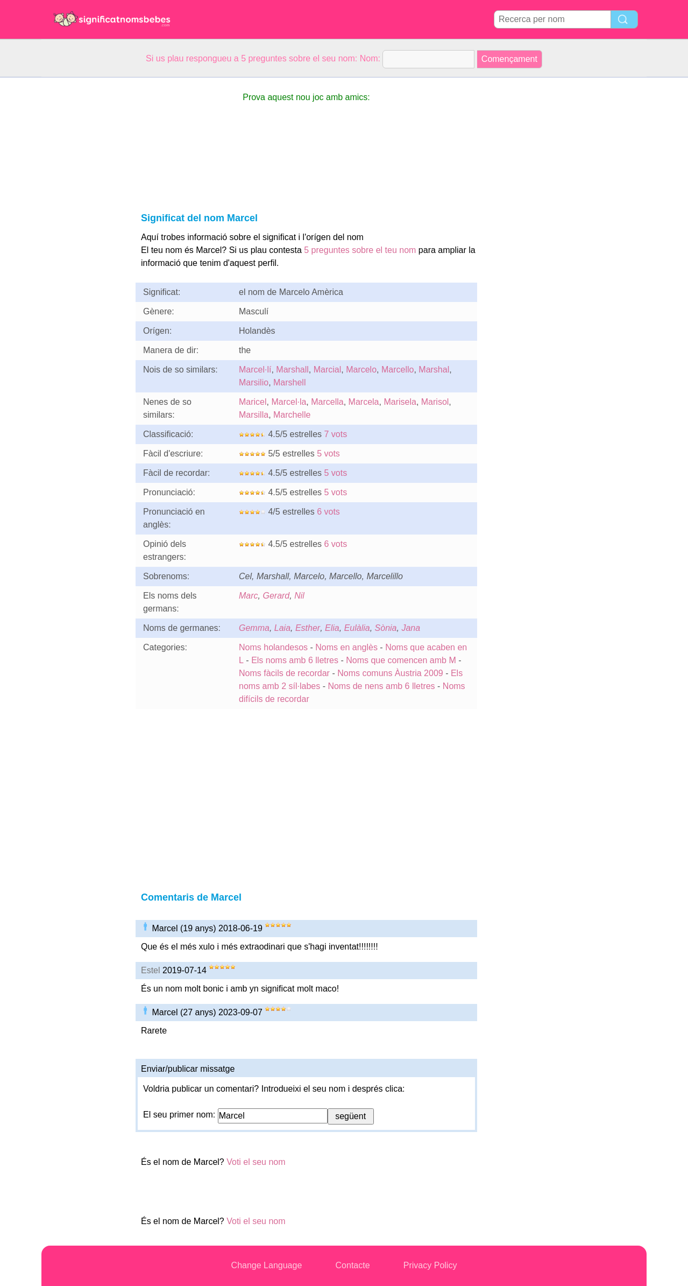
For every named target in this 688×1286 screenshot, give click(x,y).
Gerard (276, 595)
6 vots (328, 511)
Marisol (435, 401)
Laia (282, 628)
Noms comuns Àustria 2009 (390, 673)
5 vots (328, 453)
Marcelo (361, 369)
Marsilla (253, 414)
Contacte (353, 1265)
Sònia (386, 628)
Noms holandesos (273, 647)
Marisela (400, 401)
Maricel (253, 401)
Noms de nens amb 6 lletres (381, 686)
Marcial (328, 369)
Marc (248, 595)
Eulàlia (357, 628)
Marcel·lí (255, 369)
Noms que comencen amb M (401, 660)
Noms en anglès (346, 647)
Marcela (364, 401)
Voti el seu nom (255, 1161)
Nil (299, 595)
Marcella (327, 401)
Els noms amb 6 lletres (294, 660)
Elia (332, 628)
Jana (410, 628)
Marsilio (253, 382)
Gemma (254, 628)
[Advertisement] (84, 239)
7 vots (335, 434)
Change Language (266, 1265)
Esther (307, 628)
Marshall (292, 369)
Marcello (397, 369)
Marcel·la (288, 401)
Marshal (434, 369)
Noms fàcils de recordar (285, 673)
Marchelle (291, 414)
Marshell (289, 382)
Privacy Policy (430, 1265)
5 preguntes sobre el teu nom (360, 250)
